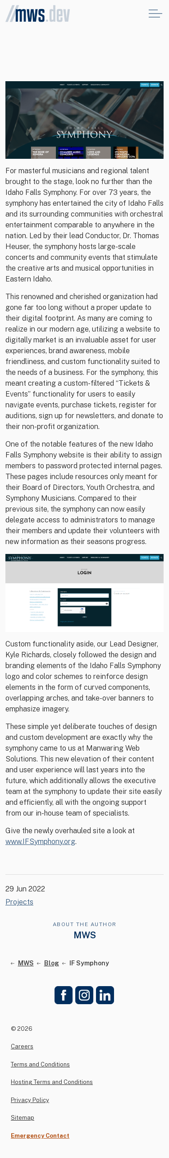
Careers (22, 1046)
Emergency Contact (40, 1135)
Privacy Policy (30, 1100)
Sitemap (22, 1117)
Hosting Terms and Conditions (52, 1082)
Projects (19, 902)
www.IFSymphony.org (40, 841)
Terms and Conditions (40, 1064)
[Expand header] (155, 13)
